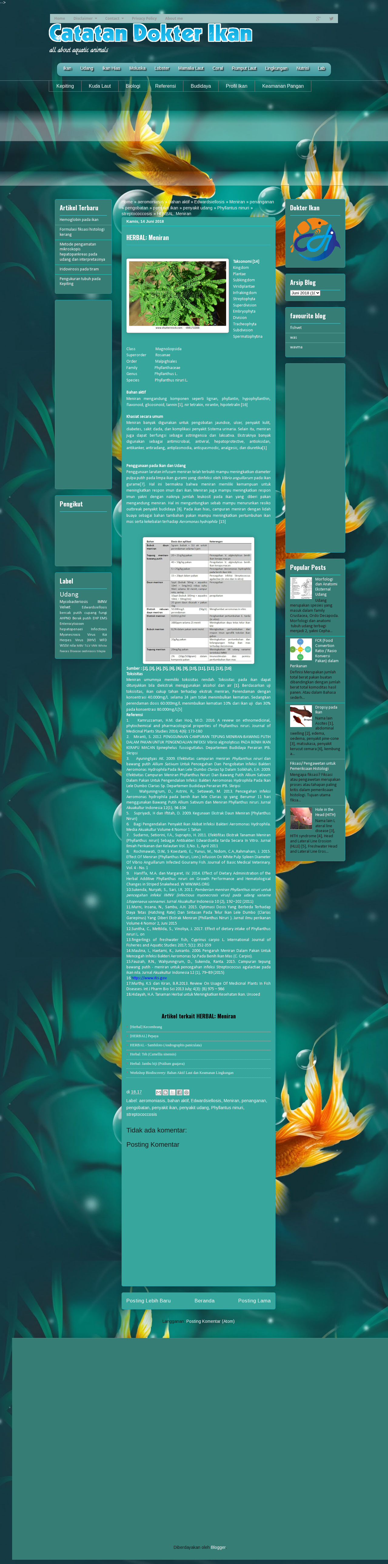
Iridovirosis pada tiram (79, 269)
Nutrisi (302, 68)
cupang (90, 613)
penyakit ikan (165, 207)
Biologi (133, 86)
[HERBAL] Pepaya (144, 1036)
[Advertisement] (194, 143)
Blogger (218, 1547)
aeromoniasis (151, 201)
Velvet (65, 607)
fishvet (296, 328)
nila (73, 646)
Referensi (165, 86)
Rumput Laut (244, 68)
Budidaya (201, 86)
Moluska (137, 68)
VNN (94, 646)
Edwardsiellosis (209, 201)
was (293, 337)
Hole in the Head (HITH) (325, 812)
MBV (80, 646)
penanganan (262, 201)
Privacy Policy (144, 18)
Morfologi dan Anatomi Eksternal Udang (326, 587)
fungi (103, 613)
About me (174, 18)
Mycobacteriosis (74, 602)
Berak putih (82, 618)
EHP (96, 618)
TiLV (87, 646)
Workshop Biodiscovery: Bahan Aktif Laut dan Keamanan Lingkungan (181, 1073)
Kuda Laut (100, 86)
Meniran (237, 201)
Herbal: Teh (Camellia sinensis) (153, 1054)
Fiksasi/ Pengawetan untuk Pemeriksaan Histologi (313, 766)
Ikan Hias (111, 68)
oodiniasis (89, 651)
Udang (86, 68)
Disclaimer (83, 18)
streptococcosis (137, 213)
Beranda (205, 1301)
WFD (103, 640)
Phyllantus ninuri (233, 207)
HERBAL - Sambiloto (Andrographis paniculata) (166, 1045)
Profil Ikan (236, 86)
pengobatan (136, 207)
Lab (321, 68)
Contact (112, 18)
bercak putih (71, 613)
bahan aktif (179, 201)
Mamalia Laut (190, 68)
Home (59, 18)
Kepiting (65, 86)
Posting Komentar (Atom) (210, 1321)
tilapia (101, 651)
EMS (103, 618)
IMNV (102, 602)
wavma (296, 347)
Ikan (67, 68)
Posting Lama (254, 1301)
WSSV (64, 646)
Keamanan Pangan (283, 86)
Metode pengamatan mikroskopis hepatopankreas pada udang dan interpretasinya (82, 252)
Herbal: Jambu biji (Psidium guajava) (157, 1063)
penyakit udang (197, 207)
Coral (217, 68)
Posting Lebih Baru (148, 1301)
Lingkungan (276, 68)
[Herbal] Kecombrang (146, 1027)
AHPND (65, 618)
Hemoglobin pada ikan (79, 220)
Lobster (162, 68)
